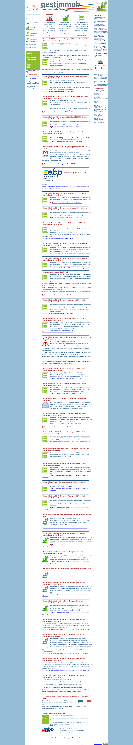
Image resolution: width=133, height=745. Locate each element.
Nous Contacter (76, 738)
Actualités (28, 16)
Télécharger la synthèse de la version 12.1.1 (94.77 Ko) (58, 112)
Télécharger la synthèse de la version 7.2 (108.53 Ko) (57, 427)
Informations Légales (65, 738)
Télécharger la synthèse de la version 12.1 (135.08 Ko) (66, 126)
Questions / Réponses (31, 18)
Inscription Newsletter (31, 44)
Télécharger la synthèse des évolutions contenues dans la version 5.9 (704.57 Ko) (65, 670)
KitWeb (95, 744)
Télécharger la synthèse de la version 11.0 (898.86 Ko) (66, 217)
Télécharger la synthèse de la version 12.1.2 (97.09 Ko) (58, 91)
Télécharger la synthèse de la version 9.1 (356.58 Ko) (57, 313)
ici (49, 35)
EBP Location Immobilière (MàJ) (31, 28)
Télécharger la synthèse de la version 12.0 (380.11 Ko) (66, 141)
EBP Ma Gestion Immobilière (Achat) (31, 40)
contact (34, 78)
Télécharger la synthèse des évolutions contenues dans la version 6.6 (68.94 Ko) (65, 528)
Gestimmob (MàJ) (32, 22)
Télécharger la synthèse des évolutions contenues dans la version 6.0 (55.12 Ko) (65, 653)
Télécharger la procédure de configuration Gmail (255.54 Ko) (59, 164)
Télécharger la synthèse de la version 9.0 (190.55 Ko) (57, 332)
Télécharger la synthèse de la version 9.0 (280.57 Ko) (65, 393)
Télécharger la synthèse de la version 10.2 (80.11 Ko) (57, 238)
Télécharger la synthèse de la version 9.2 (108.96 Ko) (57, 295)
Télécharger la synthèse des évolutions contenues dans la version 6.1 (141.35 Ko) (65, 629)
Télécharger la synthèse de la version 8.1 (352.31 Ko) (65, 378)
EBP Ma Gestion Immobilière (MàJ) (31, 34)
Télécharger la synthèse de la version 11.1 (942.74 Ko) (66, 203)
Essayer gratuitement (31, 47)
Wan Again (99, 744)
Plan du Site (55, 738)
